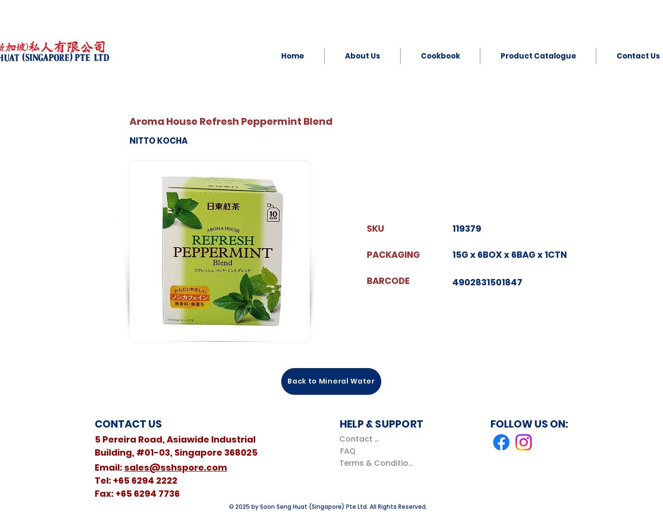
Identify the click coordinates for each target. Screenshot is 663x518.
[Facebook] (501, 442)
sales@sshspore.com (175, 467)
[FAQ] (347, 451)
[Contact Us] (361, 439)
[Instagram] (523, 442)
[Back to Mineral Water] (331, 381)
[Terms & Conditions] (378, 463)
